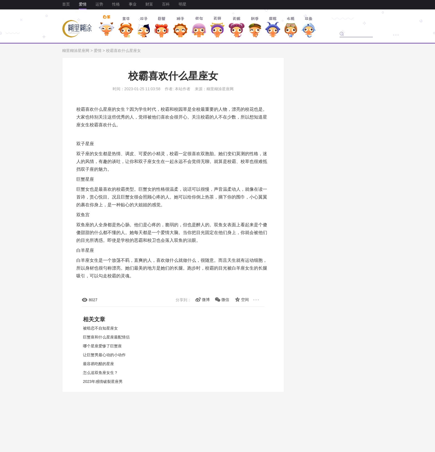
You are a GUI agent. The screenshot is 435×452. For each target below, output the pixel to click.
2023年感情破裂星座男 (103, 381)
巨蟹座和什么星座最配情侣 (106, 337)
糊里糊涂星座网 (75, 50)
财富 (149, 4)
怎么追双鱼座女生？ (100, 372)
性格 (116, 4)
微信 (225, 299)
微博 (206, 299)
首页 (66, 4)
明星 (182, 4)
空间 (245, 299)
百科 (166, 4)
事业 (132, 4)
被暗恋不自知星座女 (100, 328)
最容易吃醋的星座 (98, 363)
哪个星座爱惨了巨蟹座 (102, 346)
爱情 (83, 4)
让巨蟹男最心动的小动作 (104, 355)
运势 (99, 4)
